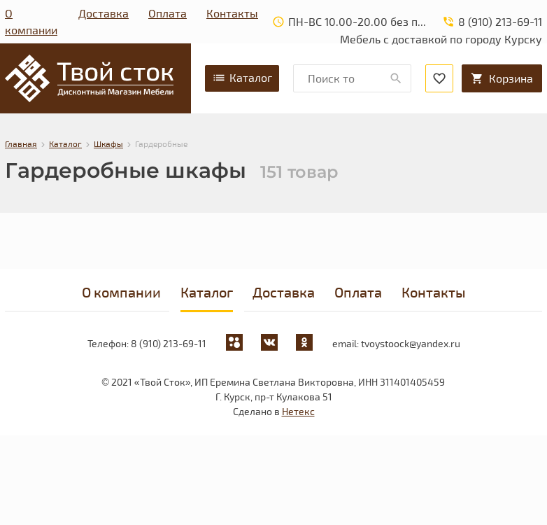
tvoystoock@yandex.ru (410, 343)
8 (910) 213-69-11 (168, 343)
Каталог (242, 78)
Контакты (232, 13)
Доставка (103, 13)
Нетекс (298, 411)
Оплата (167, 13)
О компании (31, 21)
